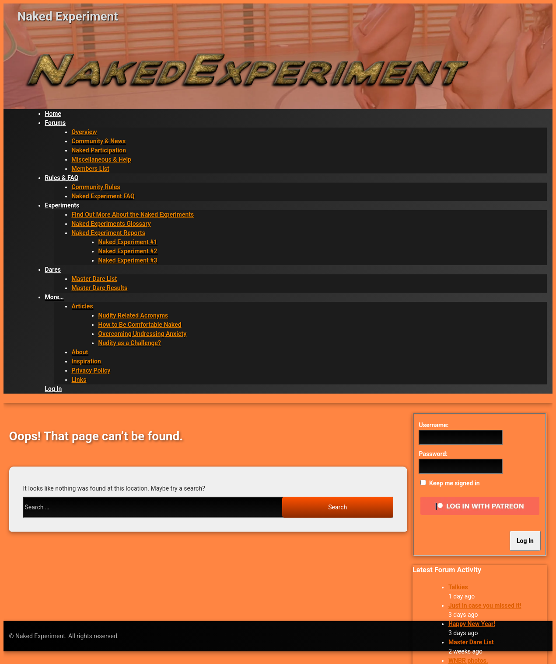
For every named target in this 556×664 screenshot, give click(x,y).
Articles (82, 306)
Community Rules (96, 186)
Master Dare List (94, 278)
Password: (433, 453)
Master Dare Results (100, 287)
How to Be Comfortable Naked (140, 324)
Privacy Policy (91, 370)
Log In (53, 388)
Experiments (62, 205)
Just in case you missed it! (484, 605)
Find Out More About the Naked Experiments (133, 214)
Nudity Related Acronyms (133, 315)
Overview (84, 131)
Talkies (458, 587)
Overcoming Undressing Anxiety (142, 333)
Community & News (99, 141)
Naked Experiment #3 (127, 260)
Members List (90, 168)
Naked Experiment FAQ (103, 196)
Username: (433, 425)
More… (54, 297)
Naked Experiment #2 (127, 251)
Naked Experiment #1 (127, 242)
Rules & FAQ (62, 177)
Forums (55, 122)
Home (53, 113)
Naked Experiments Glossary (111, 223)
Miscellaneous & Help (101, 159)
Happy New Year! (471, 623)
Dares (53, 269)
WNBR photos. (468, 660)
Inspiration (86, 361)
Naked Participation (99, 150)
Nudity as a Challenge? (129, 342)
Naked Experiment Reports (108, 232)
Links (79, 379)
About (80, 352)
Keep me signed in (454, 483)
